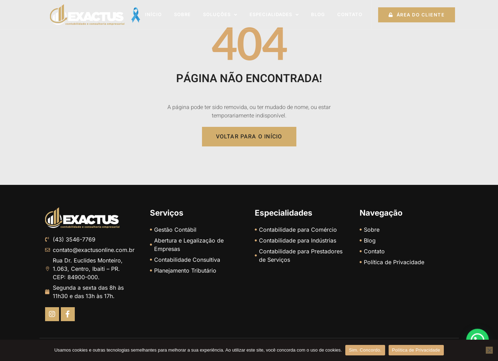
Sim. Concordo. (365, 350)
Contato (349, 14)
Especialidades (274, 15)
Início (153, 14)
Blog (318, 14)
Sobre (182, 14)
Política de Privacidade (416, 350)
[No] (489, 350)
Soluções (220, 15)
